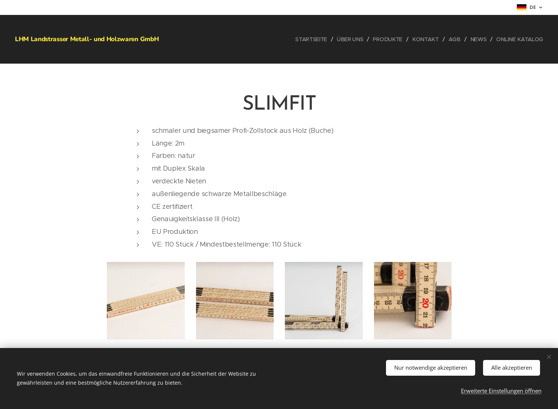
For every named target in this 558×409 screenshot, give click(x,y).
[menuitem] (316, 39)
